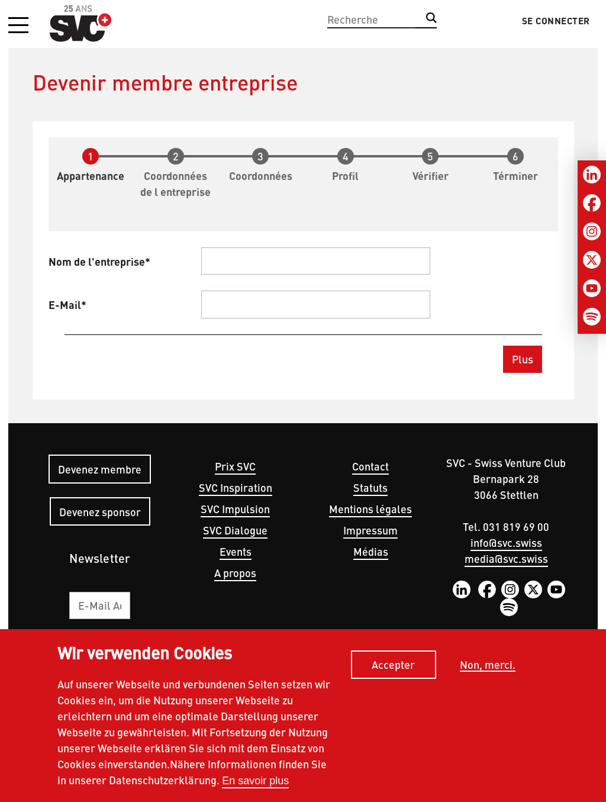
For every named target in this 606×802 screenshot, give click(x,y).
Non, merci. (487, 667)
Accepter (393, 667)
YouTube (556, 589)
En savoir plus (255, 783)
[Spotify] (592, 317)
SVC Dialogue (235, 530)
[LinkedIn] (592, 174)
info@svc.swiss (506, 542)
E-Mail (65, 304)
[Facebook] (592, 203)
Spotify (509, 607)
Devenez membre (99, 469)
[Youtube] (592, 288)
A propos (235, 572)
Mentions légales (370, 508)
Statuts (370, 487)
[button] (18, 26)
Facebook (487, 589)
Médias (370, 551)
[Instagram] (592, 231)
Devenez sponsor (100, 511)
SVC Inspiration (235, 487)
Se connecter (556, 20)
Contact (370, 466)
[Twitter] (592, 260)
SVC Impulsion (235, 508)
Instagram (510, 589)
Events (236, 551)
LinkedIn (461, 589)
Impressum (370, 530)
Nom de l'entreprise (97, 261)
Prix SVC (235, 466)
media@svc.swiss (506, 558)
